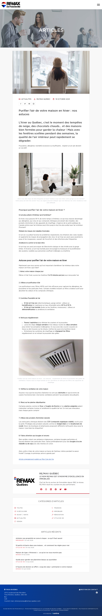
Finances (56, 508)
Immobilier (57, 511)
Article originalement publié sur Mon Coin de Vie (36, 459)
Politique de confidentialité (88, 608)
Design (18, 521)
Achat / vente (21, 514)
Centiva (55, 613)
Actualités (25, 99)
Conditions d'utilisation (42, 610)
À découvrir (20, 511)
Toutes (18, 508)
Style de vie (58, 518)
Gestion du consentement (59, 610)
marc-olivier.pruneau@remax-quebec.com (25, 601)
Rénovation (58, 514)
